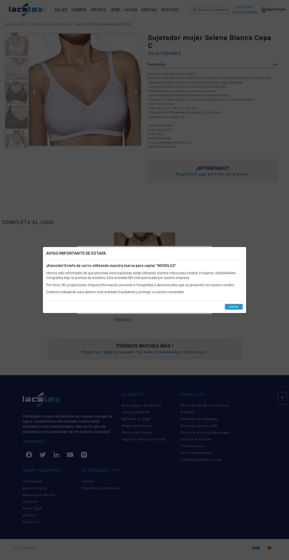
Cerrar (233, 306)
